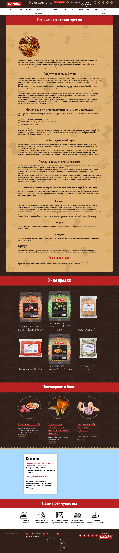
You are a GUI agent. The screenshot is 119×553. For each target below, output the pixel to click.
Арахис (53, 258)
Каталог (19, 11)
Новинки (29, 10)
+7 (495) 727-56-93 (35, 534)
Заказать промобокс (38, 11)
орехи (95, 80)
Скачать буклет (103, 11)
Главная (10, 10)
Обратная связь (59, 2)
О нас (73, 11)
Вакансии (95, 10)
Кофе (81, 10)
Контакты (55, 11)
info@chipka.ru (75, 2)
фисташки (64, 258)
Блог (87, 10)
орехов (57, 78)
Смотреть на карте (42, 465)
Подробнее (21, 435)
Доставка (65, 10)
